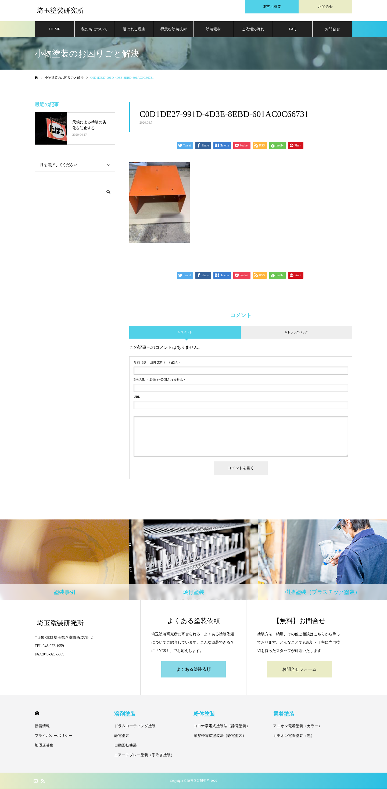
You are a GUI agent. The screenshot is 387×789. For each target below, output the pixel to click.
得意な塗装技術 (173, 29)
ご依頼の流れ (253, 29)
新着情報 (42, 726)
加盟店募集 (44, 746)
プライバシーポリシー (53, 736)
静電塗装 (121, 736)
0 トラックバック (296, 332)
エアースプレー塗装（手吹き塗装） (144, 755)
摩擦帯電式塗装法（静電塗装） (220, 736)
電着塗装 (284, 714)
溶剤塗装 (125, 714)
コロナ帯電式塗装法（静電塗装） (222, 726)
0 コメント (185, 332)
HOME (54, 29)
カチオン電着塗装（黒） (293, 736)
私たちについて (94, 29)
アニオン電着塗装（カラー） (297, 726)
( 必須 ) (157, 362)
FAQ (292, 29)
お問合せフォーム (299, 669)
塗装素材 (213, 29)
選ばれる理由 (134, 29)
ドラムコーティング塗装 (135, 726)
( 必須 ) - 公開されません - (159, 380)
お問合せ (332, 29)
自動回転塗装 (125, 746)
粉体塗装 (204, 714)
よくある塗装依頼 (193, 669)
